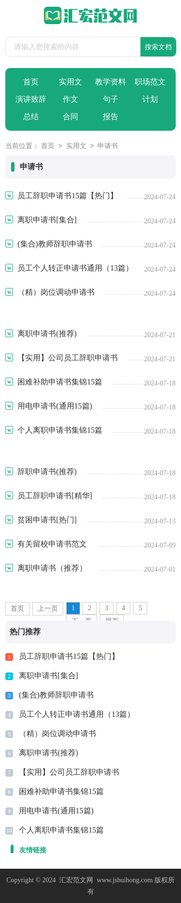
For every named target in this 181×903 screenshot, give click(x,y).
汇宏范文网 (76, 880)
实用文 (70, 82)
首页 (31, 82)
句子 (110, 99)
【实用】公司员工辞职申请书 (69, 772)
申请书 (107, 146)
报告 (110, 116)
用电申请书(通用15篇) (56, 811)
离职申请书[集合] (48, 675)
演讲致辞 (30, 99)
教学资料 (110, 82)
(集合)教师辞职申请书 (56, 695)
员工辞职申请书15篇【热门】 (69, 656)
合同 (70, 116)
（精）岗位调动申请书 (57, 733)
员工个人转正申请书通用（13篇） (77, 714)
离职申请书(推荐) (48, 753)
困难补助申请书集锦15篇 (61, 791)
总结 (31, 116)
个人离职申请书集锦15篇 (61, 830)
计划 (150, 99)
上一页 (48, 608)
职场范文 (150, 82)
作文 (70, 99)
